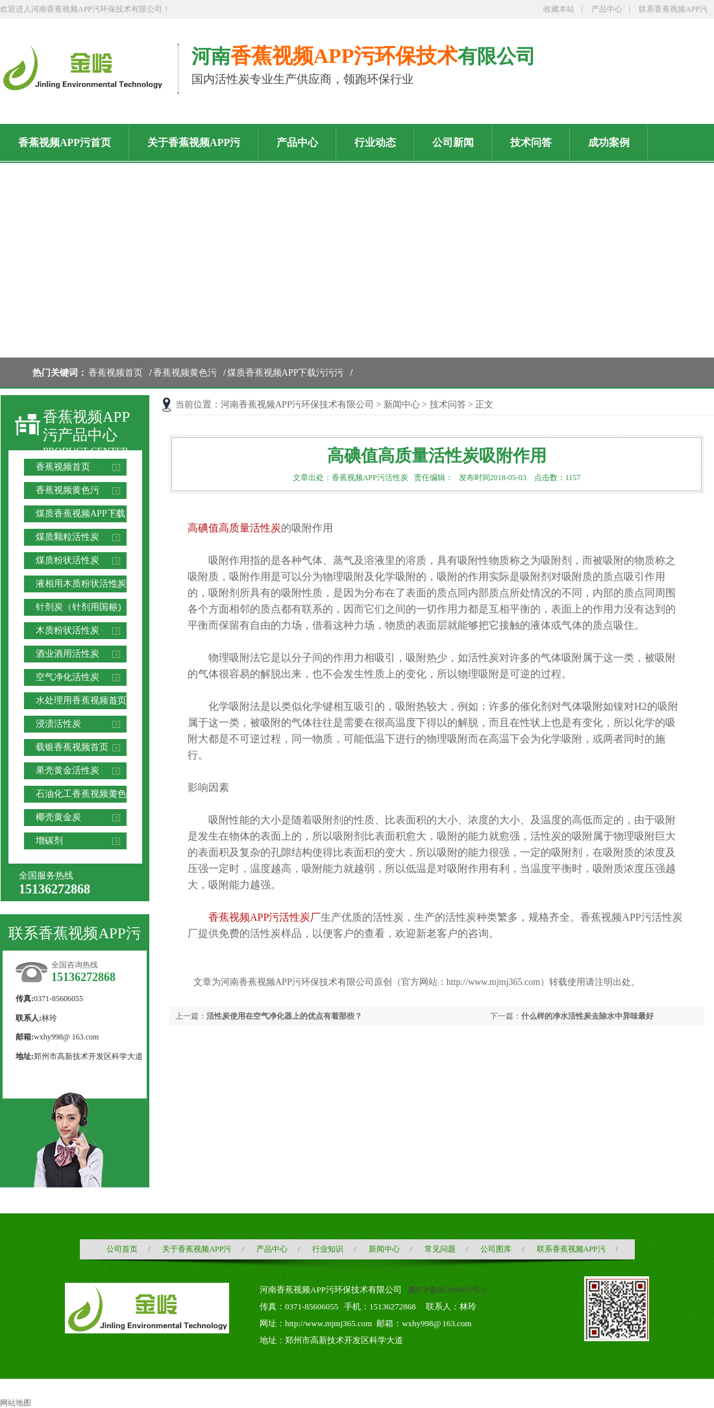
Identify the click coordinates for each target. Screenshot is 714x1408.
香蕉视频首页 (115, 373)
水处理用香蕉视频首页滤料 (81, 702)
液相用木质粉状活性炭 (81, 584)
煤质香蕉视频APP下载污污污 (285, 373)
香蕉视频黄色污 (185, 373)
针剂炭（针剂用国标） (81, 607)
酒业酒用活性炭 (67, 654)
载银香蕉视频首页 (72, 747)
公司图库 (495, 1249)
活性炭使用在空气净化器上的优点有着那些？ (284, 1016)
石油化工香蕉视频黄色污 (81, 796)
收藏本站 (558, 9)
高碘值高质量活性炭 (234, 527)
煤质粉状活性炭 (67, 560)
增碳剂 (49, 840)
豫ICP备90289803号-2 (447, 1289)
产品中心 (606, 9)
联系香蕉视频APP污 (673, 9)
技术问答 (448, 404)
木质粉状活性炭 (67, 630)
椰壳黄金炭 (58, 817)
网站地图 (15, 1402)
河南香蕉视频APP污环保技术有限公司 (297, 404)
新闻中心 (402, 404)
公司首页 (122, 1249)
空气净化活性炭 (67, 677)
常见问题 (440, 1249)
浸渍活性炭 (58, 724)
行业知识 (327, 1249)
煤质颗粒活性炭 (67, 537)
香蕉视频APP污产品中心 (86, 426)
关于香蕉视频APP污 (196, 1249)
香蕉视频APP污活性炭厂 (264, 917)
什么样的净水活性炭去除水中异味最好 (587, 1016)
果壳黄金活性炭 (67, 770)
